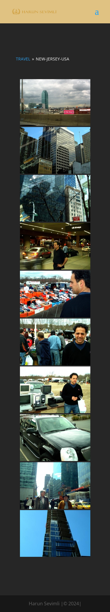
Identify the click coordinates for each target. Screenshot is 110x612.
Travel (23, 59)
